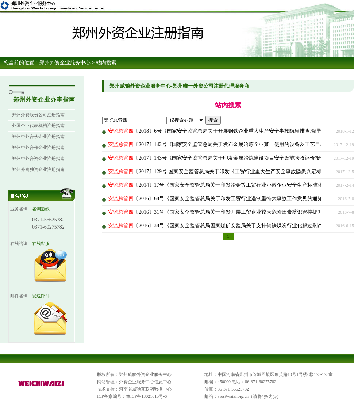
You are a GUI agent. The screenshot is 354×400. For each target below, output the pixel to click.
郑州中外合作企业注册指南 (38, 147)
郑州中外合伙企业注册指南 (38, 136)
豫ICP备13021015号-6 (146, 396)
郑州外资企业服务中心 (65, 62)
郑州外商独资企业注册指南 (38, 169)
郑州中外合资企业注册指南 (38, 158)
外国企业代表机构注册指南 (38, 125)
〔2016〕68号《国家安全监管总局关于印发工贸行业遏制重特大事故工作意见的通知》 (218, 198)
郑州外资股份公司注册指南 (38, 114)
